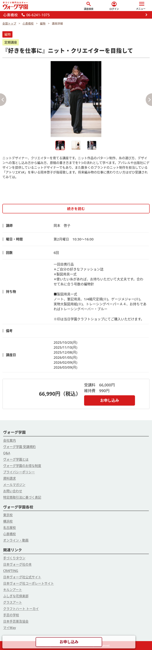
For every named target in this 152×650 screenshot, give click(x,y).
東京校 (8, 515)
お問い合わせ (12, 491)
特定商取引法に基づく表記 (22, 497)
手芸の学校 (11, 615)
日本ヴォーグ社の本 (17, 564)
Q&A (6, 453)
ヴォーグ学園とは (15, 459)
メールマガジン (14, 485)
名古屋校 (9, 527)
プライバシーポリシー (19, 472)
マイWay (9, 627)
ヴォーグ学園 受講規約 (19, 447)
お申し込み (109, 400)
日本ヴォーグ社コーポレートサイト (28, 583)
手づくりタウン (14, 558)
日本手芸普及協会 (15, 621)
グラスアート (12, 602)
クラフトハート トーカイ (21, 608)
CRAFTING (10, 571)
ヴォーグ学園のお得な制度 (22, 466)
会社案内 (9, 440)
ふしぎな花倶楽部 (15, 596)
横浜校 (8, 521)
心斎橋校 (9, 534)
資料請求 (9, 478)
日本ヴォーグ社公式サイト (22, 577)
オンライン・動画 (15, 540)
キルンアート (12, 590)
